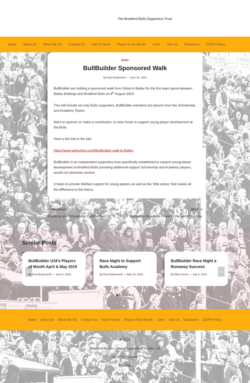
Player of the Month (131, 44)
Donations (191, 44)
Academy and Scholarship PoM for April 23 (84, 212)
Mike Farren (181, 274)
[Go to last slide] (28, 272)
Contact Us (77, 44)
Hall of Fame (101, 44)
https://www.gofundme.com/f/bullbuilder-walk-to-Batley (93, 150)
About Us (30, 44)
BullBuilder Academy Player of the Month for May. (165, 212)
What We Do (52, 44)
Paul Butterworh (116, 77)
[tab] (117, 295)
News (12, 44)
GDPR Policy (215, 44)
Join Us (172, 44)
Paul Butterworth (42, 274)
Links (156, 44)
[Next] (221, 272)
